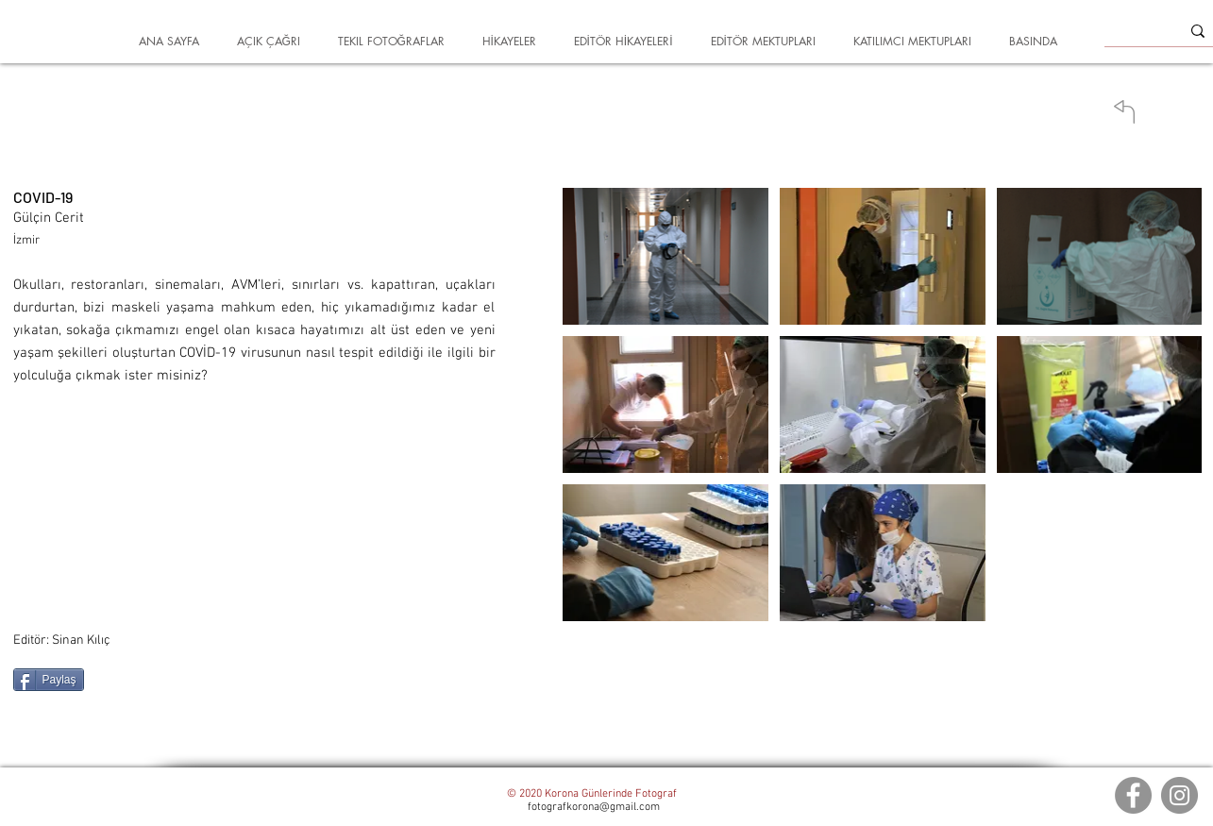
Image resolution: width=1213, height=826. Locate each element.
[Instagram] (1179, 795)
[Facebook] (1133, 795)
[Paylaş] (48, 679)
